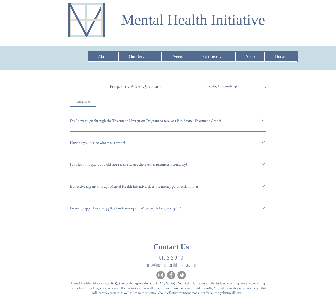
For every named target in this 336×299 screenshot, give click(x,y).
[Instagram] (160, 275)
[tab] (83, 101)
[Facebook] (171, 275)
